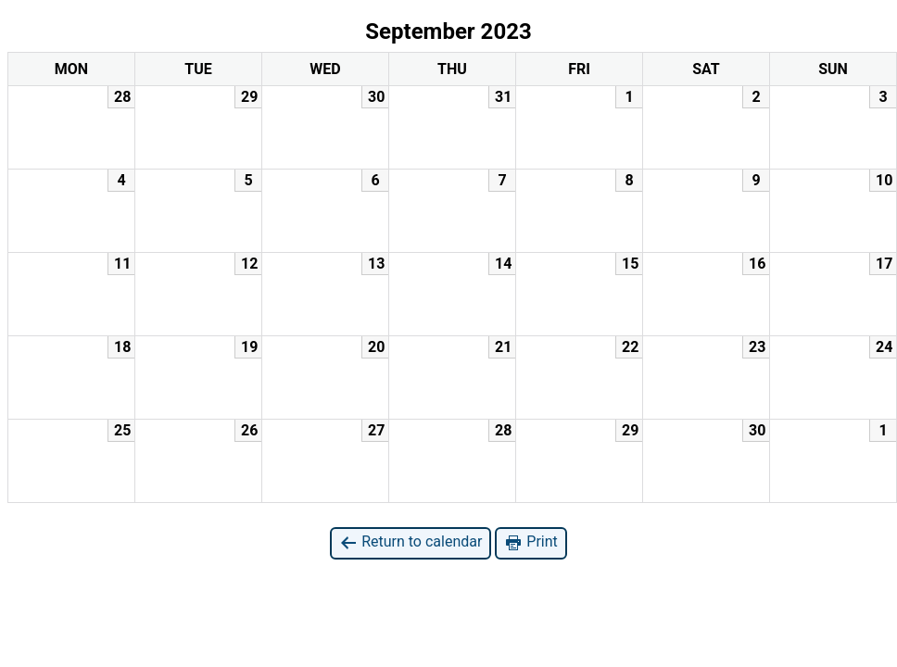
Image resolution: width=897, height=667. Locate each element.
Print (530, 542)
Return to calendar (410, 542)
